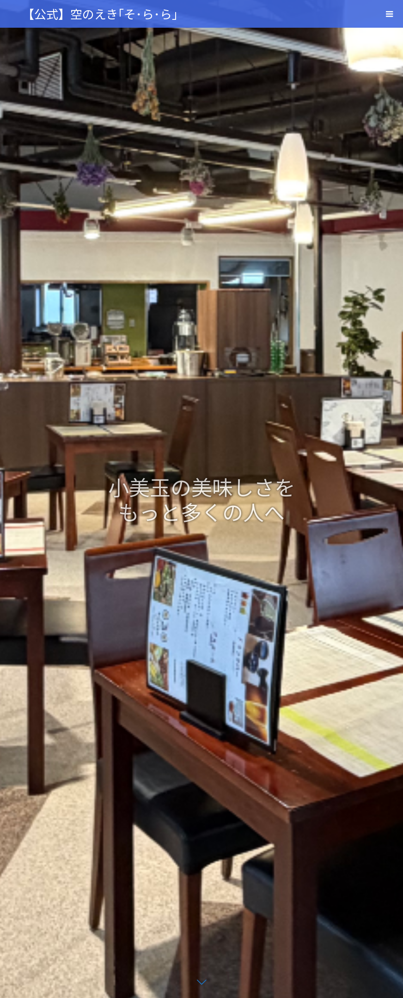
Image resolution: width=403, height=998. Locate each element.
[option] (201, 499)
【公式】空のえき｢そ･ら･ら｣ (100, 13)
